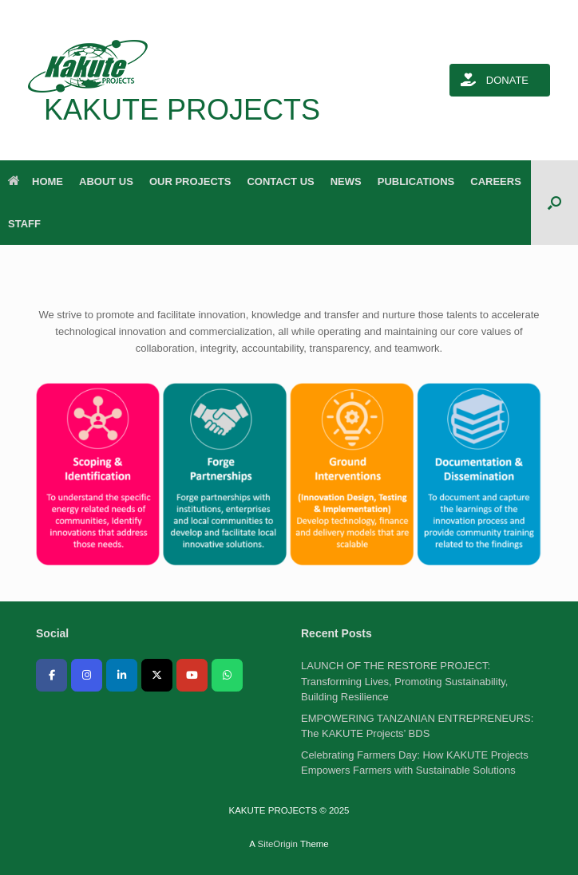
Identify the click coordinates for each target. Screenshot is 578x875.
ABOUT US (106, 181)
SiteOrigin (277, 844)
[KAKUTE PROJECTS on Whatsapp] (227, 675)
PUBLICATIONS (416, 181)
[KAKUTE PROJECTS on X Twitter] (156, 675)
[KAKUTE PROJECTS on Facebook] (51, 675)
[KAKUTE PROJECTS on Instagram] (86, 675)
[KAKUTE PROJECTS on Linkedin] (121, 675)
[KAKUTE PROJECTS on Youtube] (192, 675)
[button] (554, 202)
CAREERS (495, 181)
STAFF (24, 224)
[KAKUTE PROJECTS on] (51, 704)
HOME (35, 181)
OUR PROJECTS (190, 181)
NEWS (346, 181)
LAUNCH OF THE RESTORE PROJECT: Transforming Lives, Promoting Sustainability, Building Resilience (404, 681)
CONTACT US (280, 181)
